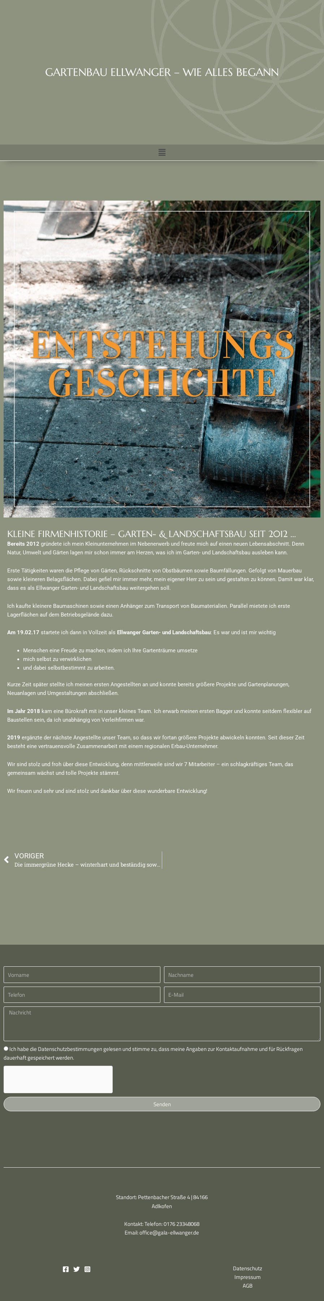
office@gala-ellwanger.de (169, 1232)
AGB (247, 1285)
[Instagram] (87, 1269)
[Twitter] (76, 1269)
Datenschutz (247, 1268)
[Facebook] (65, 1269)
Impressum (247, 1277)
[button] (162, 152)
